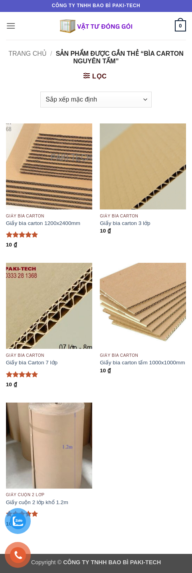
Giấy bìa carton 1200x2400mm (43, 223)
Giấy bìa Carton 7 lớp (31, 363)
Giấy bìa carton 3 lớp (125, 223)
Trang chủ (27, 53)
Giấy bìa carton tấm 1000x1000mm (142, 363)
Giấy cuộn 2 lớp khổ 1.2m (37, 502)
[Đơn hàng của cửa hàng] (95, 100)
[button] (11, 25)
